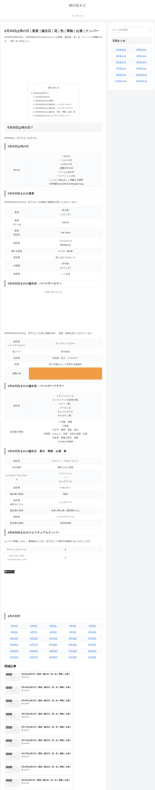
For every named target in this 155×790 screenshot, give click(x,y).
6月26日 (14, 658)
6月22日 (34, 652)
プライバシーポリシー (143, 782)
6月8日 (53, 633)
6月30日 (92, 658)
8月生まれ (141, 68)
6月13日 (53, 640)
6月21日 (14, 652)
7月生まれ (121, 68)
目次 (50, 87)
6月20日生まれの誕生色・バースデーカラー (53, 105)
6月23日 (53, 652)
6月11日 (14, 640)
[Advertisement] (53, 63)
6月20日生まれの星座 (43, 101)
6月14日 (73, 640)
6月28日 (53, 658)
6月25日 (92, 652)
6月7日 (33, 633)
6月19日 (73, 646)
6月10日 (92, 633)
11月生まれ (121, 81)
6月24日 (73, 652)
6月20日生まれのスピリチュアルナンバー (52, 117)
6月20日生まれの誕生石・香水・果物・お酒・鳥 (55, 113)
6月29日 (73, 658)
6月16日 (14, 646)
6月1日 (14, 627)
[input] (131, 30)
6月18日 (53, 646)
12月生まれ (141, 81)
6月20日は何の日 (41, 97)
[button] (149, 29)
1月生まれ (121, 49)
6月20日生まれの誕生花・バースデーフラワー (54, 109)
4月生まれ (141, 56)
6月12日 (34, 640)
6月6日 (14, 633)
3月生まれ (121, 56)
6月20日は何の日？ (40, 93)
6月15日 (92, 640)
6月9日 (72, 633)
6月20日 (92, 646)
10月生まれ (141, 75)
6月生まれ (9, 573)
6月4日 (72, 627)
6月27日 (34, 658)
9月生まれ (121, 75)
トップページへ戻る (124, 782)
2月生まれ (141, 49)
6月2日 (33, 627)
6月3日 (53, 627)
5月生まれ (121, 62)
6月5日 (92, 627)
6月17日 (34, 646)
